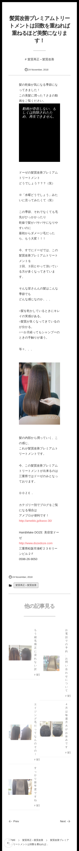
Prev (13, 821)
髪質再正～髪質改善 (41, 59)
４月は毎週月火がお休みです (66, 726)
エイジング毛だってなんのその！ (35, 730)
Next (65, 821)
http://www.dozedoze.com (36, 543)
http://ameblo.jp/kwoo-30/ (35, 520)
